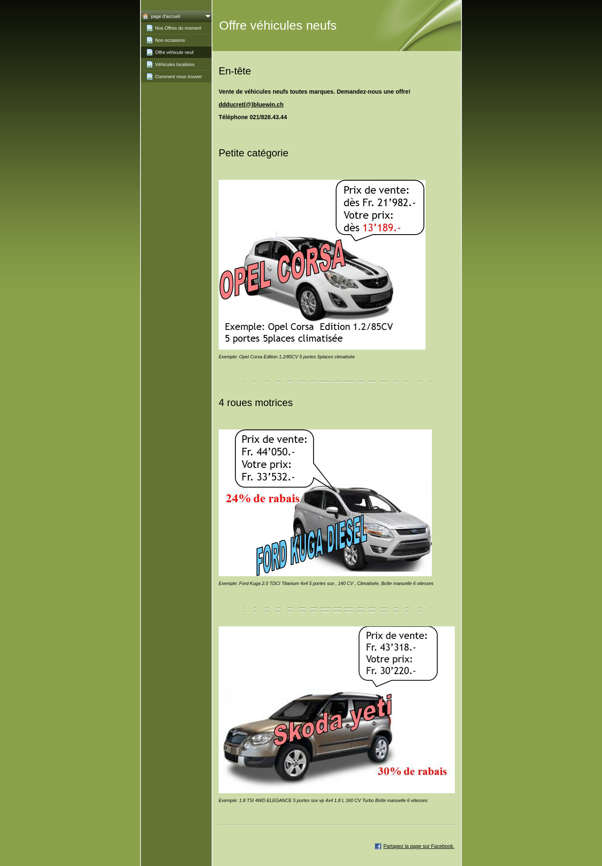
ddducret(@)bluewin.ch (251, 104)
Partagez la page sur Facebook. (418, 846)
